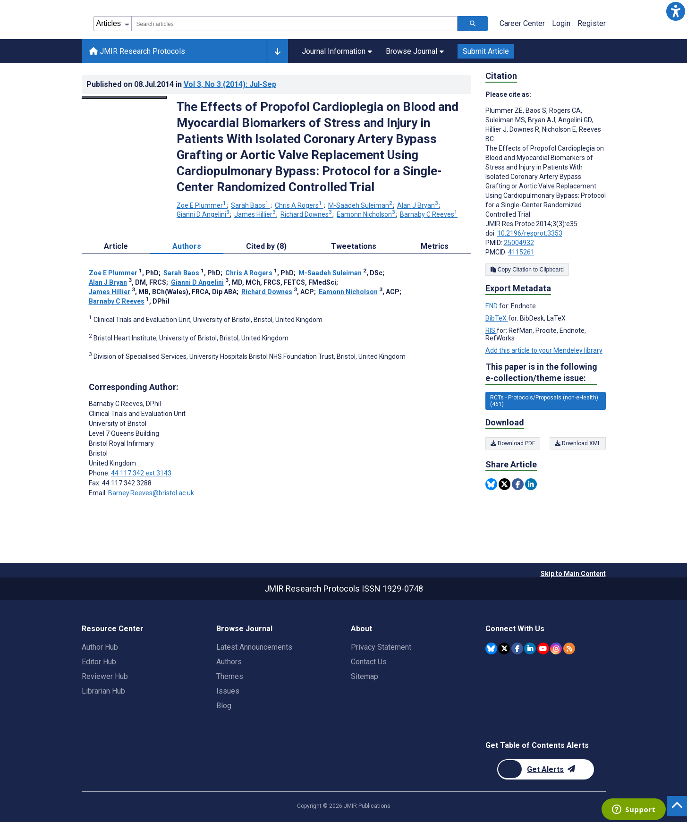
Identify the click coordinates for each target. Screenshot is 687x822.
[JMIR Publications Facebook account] (517, 648)
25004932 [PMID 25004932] (519, 242)
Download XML (578, 443)
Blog (223, 705)
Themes (229, 676)
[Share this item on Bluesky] (491, 484)
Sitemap (364, 676)
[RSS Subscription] (569, 648)
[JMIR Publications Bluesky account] (491, 648)
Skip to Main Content (573, 573)
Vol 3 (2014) (230, 84)
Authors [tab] (186, 246)
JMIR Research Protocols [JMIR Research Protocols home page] (137, 51)
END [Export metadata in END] (492, 306)
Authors (229, 661)
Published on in (181, 84)
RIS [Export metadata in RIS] (491, 330)
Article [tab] (116, 246)
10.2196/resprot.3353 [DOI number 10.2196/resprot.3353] (529, 233)
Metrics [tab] (435, 246)
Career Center (522, 23)
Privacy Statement (381, 647)
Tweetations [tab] (353, 246)
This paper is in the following (541, 373)
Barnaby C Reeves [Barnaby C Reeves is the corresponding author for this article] (125, 403)
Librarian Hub (103, 690)
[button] (675, 11)
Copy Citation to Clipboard (527, 269)
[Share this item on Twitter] (504, 484)
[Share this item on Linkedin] (531, 484)
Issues (227, 690)
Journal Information (337, 51)
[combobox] (294, 23)
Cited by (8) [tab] (266, 246)
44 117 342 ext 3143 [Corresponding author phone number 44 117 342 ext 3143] (141, 473)
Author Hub (100, 647)
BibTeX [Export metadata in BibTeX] (496, 318)
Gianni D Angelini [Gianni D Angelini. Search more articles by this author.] (204, 214)
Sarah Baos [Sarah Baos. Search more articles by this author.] (250, 205)
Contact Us (369, 661)
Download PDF (513, 443)
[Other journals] (277, 51)
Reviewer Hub (105, 676)
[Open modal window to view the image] (125, 97)
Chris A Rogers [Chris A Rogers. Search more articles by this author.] (299, 205)
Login (561, 23)
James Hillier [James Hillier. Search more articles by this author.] (255, 214)
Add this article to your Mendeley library (543, 350)
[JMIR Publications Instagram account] (556, 648)
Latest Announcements (254, 647)
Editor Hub (99, 661)
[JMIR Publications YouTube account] (543, 648)
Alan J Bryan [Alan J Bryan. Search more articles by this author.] (418, 205)
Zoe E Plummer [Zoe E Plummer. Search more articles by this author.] (202, 205)
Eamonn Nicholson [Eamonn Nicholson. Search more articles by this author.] (367, 214)
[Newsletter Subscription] (545, 769)
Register (591, 23)
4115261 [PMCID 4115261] (521, 252)
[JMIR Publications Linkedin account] (530, 648)
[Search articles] (473, 23)
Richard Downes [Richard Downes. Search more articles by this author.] (306, 214)
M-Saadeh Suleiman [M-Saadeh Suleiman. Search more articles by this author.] (361, 205)
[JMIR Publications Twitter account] (504, 648)
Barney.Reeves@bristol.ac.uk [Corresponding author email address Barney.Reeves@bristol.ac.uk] (151, 493)
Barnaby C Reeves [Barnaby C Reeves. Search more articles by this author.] (429, 214)
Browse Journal (415, 51)
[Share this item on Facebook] (518, 484)
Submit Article (486, 51)
